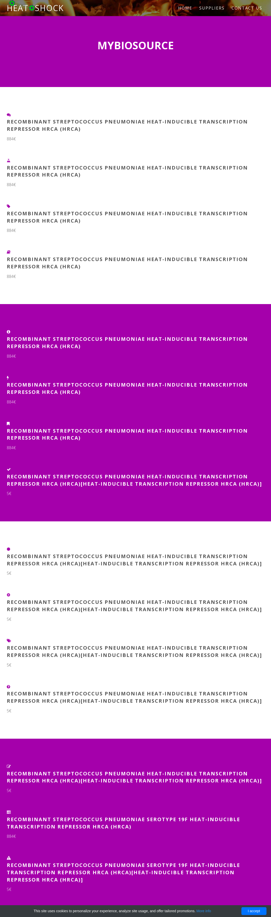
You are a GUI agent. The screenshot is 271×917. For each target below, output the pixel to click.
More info (203, 911)
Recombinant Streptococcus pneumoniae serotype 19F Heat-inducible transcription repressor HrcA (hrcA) (123, 823)
